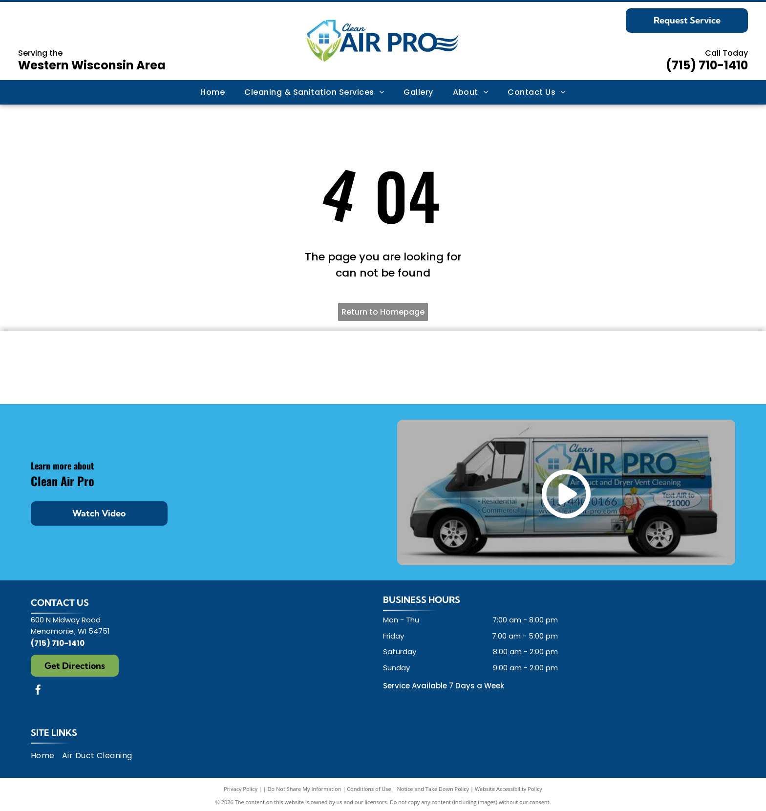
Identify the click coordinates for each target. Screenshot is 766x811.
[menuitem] (212, 92)
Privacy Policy (240, 788)
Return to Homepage (383, 312)
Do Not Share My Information (304, 788)
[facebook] (38, 691)
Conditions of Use (369, 788)
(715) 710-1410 (707, 65)
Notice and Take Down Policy (433, 788)
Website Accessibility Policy (508, 788)
